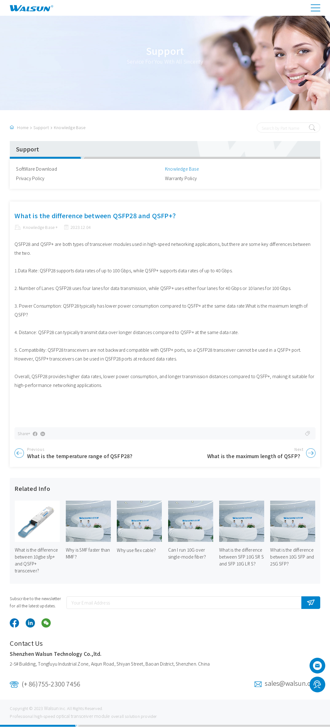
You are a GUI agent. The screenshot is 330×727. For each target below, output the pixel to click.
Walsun (51, 708)
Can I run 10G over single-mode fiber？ (188, 553)
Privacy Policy (30, 178)
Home (22, 127)
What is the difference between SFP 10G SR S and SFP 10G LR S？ (240, 557)
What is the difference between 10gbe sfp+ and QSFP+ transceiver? (36, 560)
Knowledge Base (69, 127)
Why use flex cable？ (137, 550)
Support (40, 127)
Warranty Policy (181, 178)
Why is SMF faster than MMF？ (88, 553)
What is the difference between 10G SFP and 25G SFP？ (292, 557)
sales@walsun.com (292, 683)
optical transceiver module (83, 716)
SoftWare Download (36, 169)
